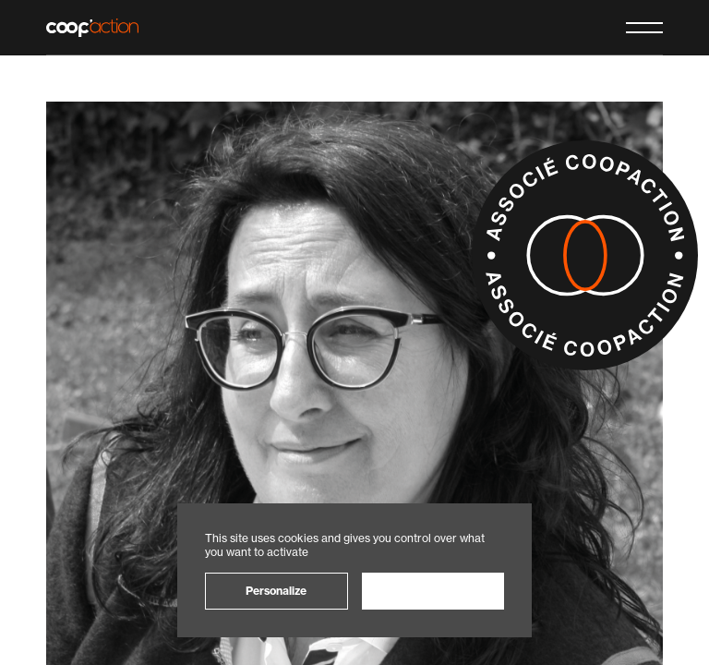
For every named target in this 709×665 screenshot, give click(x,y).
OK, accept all (432, 591)
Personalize (276, 591)
